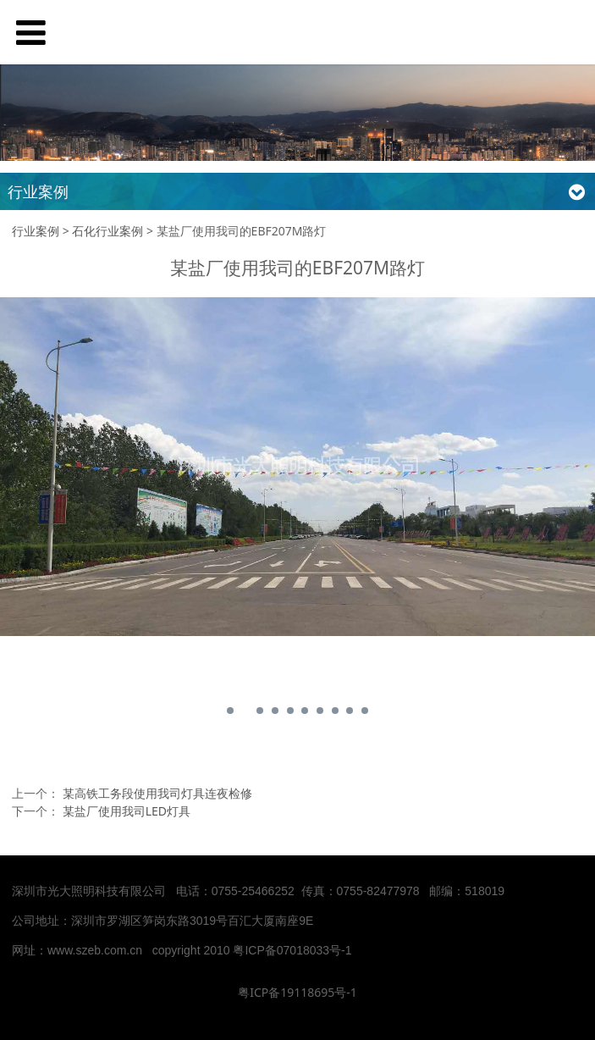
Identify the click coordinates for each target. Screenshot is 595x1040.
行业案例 (35, 231)
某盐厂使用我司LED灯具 (126, 811)
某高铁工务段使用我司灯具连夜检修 (157, 793)
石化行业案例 (107, 231)
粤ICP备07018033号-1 (294, 950)
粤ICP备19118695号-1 (297, 992)
